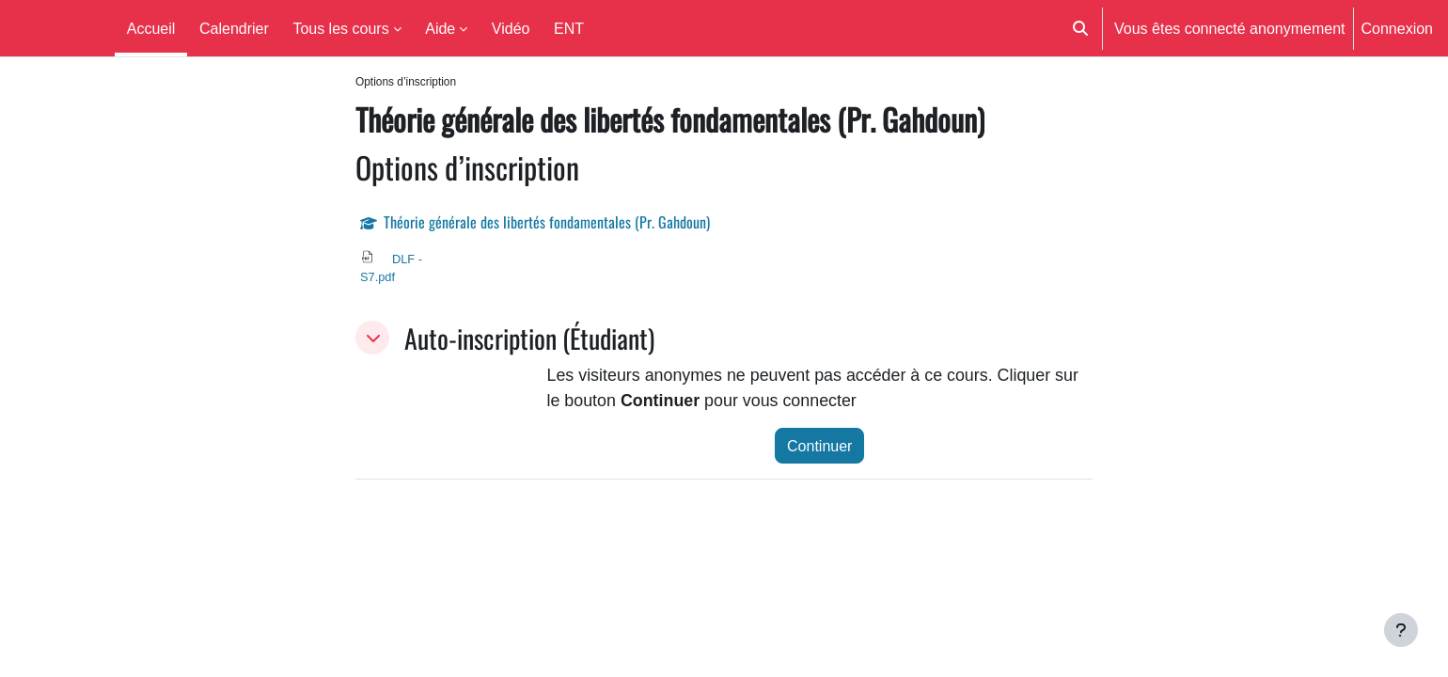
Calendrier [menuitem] (234, 28)
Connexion (1397, 28)
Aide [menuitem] (440, 28)
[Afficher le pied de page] (1401, 630)
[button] (1080, 28)
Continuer (819, 450)
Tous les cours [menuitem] (340, 28)
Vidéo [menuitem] (511, 28)
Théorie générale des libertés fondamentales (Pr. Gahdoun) (547, 223)
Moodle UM (53, 28)
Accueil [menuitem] (151, 28)
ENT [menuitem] (569, 28)
